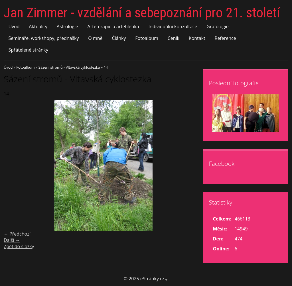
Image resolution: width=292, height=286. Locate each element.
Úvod (13, 26)
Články (119, 38)
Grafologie (217, 26)
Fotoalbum (146, 38)
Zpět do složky (19, 246)
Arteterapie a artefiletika (113, 26)
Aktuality (38, 26)
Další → (12, 240)
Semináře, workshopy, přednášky (43, 38)
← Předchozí (17, 234)
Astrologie (67, 26)
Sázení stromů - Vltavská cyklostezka (69, 67)
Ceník (173, 38)
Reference (225, 38)
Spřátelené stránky (28, 50)
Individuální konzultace (172, 26)
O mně (95, 38)
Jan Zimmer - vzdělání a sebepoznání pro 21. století (142, 13)
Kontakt (197, 38)
